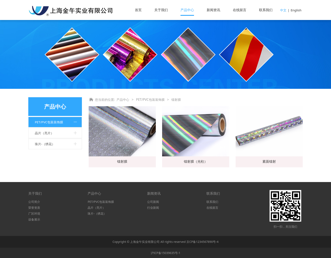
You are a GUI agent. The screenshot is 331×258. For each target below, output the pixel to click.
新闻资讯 (213, 10)
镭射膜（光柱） (196, 161)
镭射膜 (122, 161)
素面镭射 (269, 161)
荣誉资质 (34, 208)
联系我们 (266, 10)
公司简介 (34, 202)
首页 (138, 10)
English (296, 10)
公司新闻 (153, 202)
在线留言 (239, 10)
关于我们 (161, 10)
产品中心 (187, 10)
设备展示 (34, 219)
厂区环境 (34, 213)
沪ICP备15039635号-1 (165, 253)
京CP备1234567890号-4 (202, 242)
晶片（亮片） (44, 133)
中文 (283, 10)
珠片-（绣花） (45, 144)
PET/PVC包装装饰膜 (49, 122)
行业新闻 (153, 208)
